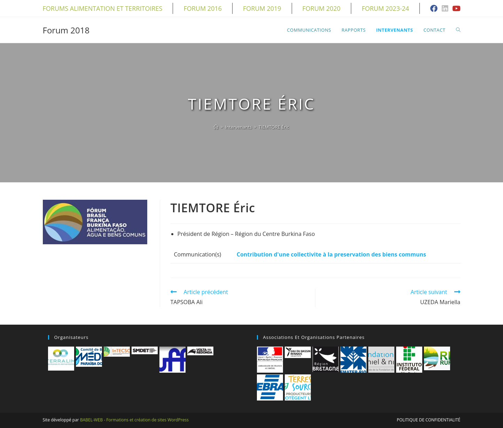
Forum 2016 (202, 8)
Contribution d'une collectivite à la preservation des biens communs (331, 254)
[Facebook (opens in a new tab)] (434, 9)
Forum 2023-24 (385, 8)
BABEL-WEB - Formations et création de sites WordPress (134, 420)
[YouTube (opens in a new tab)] (455, 9)
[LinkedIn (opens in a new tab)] (445, 9)
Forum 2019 (262, 8)
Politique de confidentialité (429, 420)
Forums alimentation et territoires (103, 8)
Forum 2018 (66, 30)
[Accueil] (216, 127)
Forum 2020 (321, 8)
